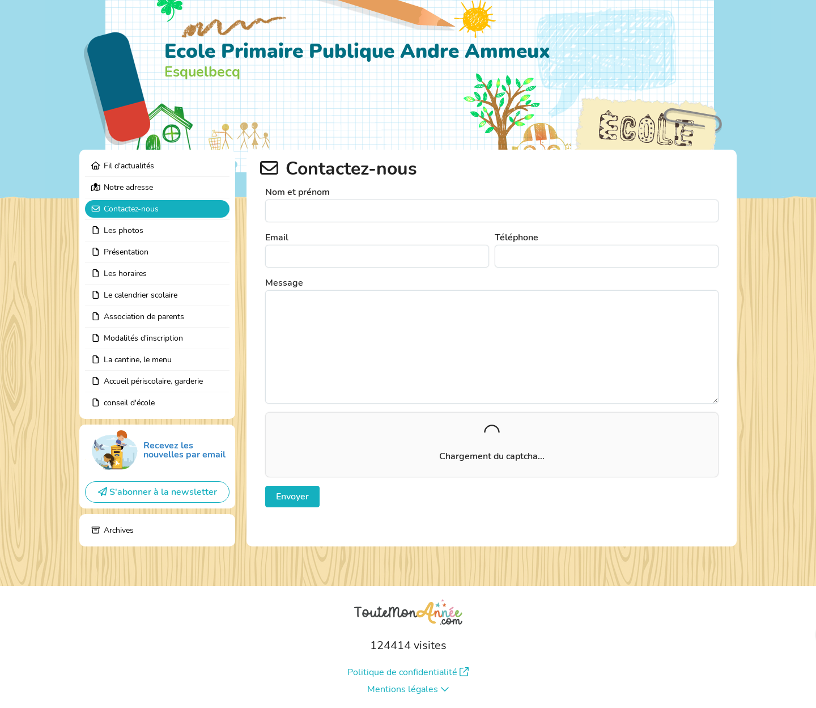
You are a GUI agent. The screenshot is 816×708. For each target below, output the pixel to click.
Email (276, 237)
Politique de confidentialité (408, 672)
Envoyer (292, 496)
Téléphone (516, 237)
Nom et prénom (297, 192)
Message (284, 282)
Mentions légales (408, 689)
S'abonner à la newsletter (157, 492)
